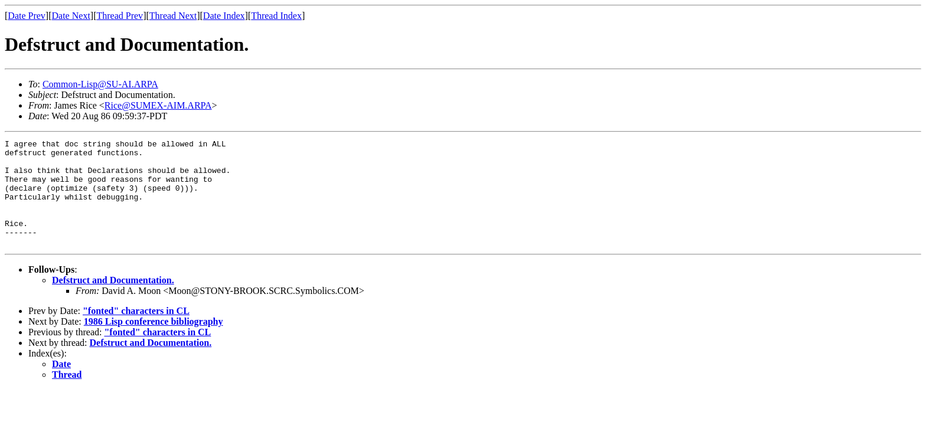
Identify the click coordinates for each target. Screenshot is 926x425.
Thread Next (173, 16)
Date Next (71, 16)
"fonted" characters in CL (136, 332)
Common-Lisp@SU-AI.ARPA (100, 84)
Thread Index (276, 16)
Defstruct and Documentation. (113, 301)
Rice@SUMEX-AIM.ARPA (158, 105)
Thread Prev (119, 16)
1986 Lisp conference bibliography (153, 343)
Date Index (224, 16)
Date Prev (26, 16)
